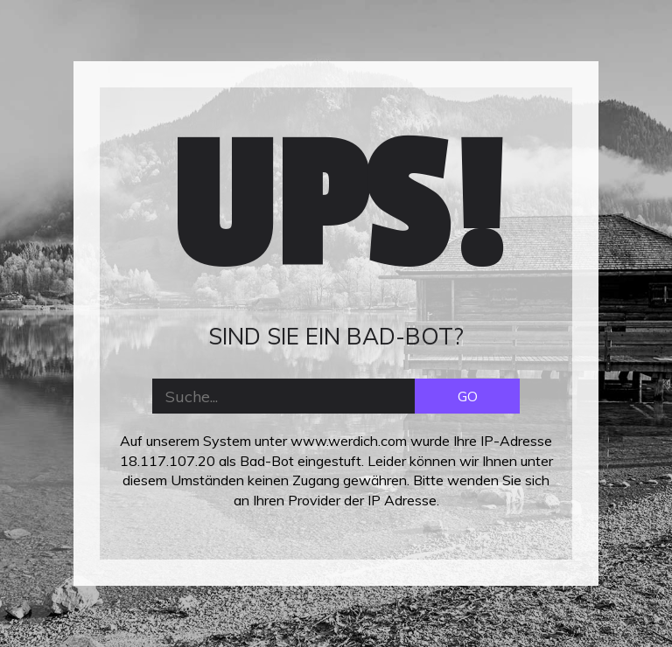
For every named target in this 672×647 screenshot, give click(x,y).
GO (468, 396)
